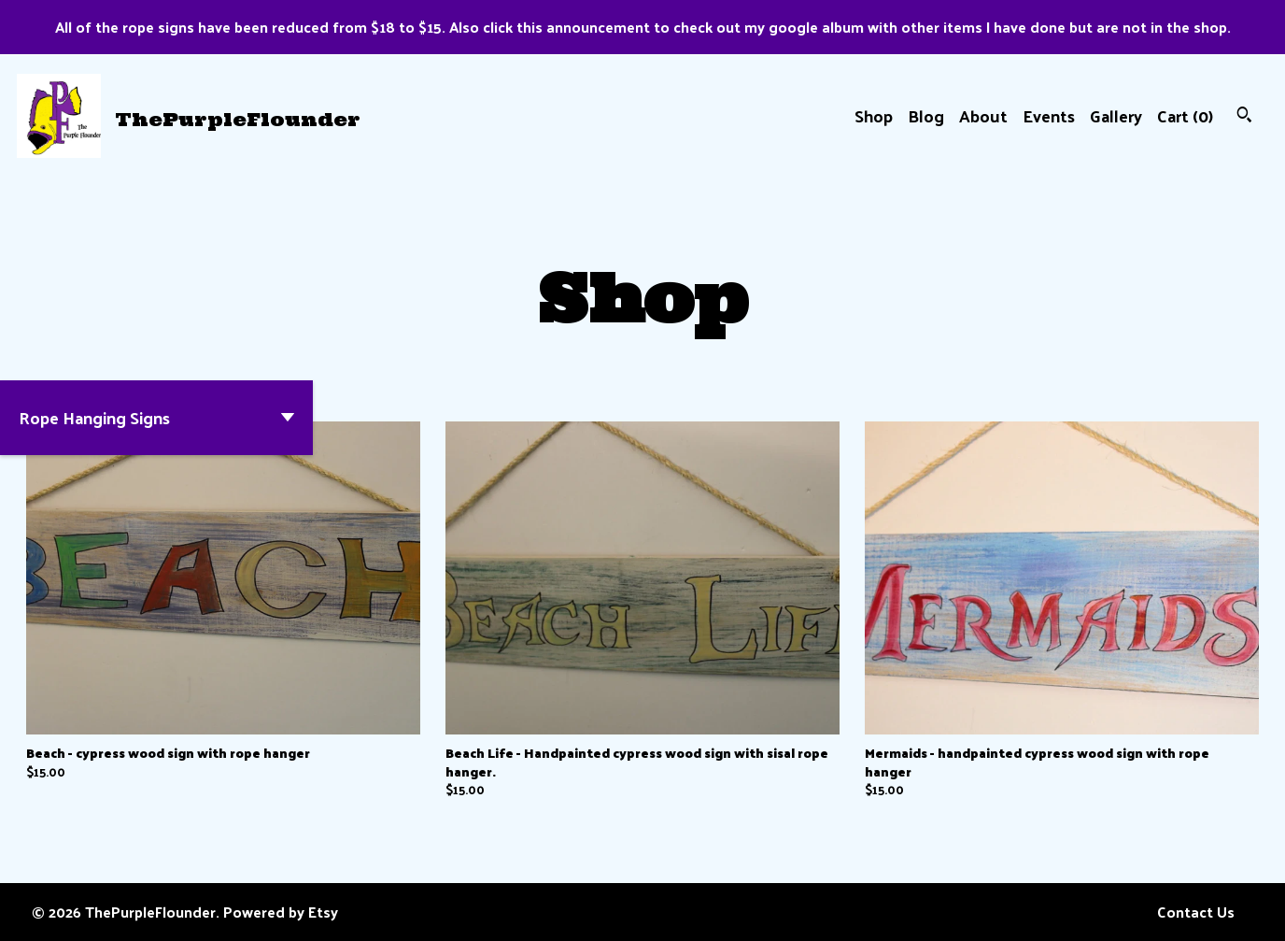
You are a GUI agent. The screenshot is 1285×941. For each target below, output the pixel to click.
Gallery (1116, 115)
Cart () (1185, 115)
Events (1049, 115)
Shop (873, 115)
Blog (926, 115)
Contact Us (1196, 911)
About (983, 115)
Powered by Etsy (280, 911)
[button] (156, 417)
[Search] (1244, 116)
